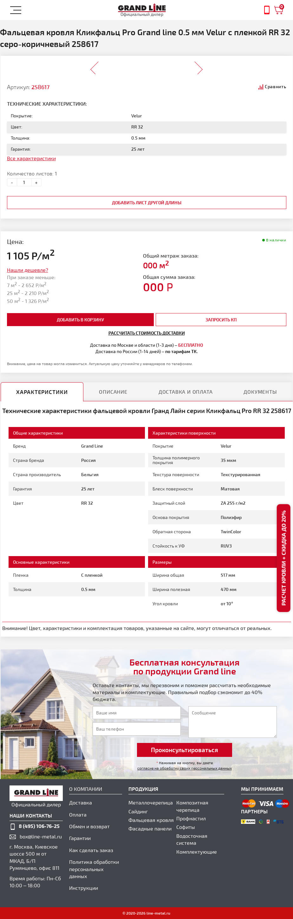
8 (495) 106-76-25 (39, 826)
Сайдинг (138, 811)
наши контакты (31, 815)
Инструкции (83, 888)
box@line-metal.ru (41, 836)
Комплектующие (196, 852)
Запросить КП (221, 319)
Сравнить (275, 86)
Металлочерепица (150, 802)
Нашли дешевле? (27, 270)
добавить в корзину (80, 319)
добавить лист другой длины (146, 202)
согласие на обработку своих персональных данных (184, 768)
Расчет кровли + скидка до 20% (283, 558)
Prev (94, 65)
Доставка (80, 802)
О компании (85, 789)
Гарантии (80, 838)
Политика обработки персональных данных (94, 869)
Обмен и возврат (89, 826)
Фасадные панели (150, 828)
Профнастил (191, 818)
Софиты (185, 827)
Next (198, 65)
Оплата (78, 814)
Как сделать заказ (91, 850)
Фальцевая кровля (151, 820)
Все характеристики (31, 158)
